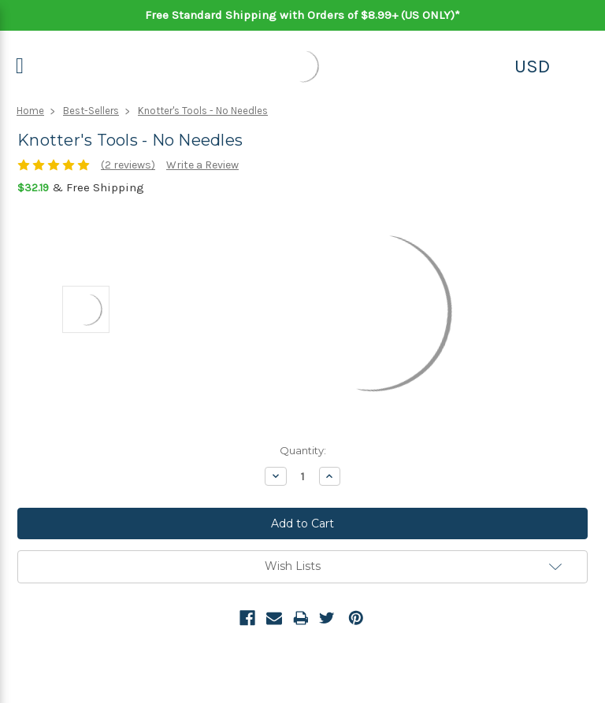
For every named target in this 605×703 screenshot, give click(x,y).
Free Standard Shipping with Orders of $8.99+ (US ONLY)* (302, 15)
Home (30, 111)
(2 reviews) (128, 165)
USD (532, 66)
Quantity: (303, 450)
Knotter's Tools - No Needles (203, 111)
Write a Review (202, 165)
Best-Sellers (91, 111)
